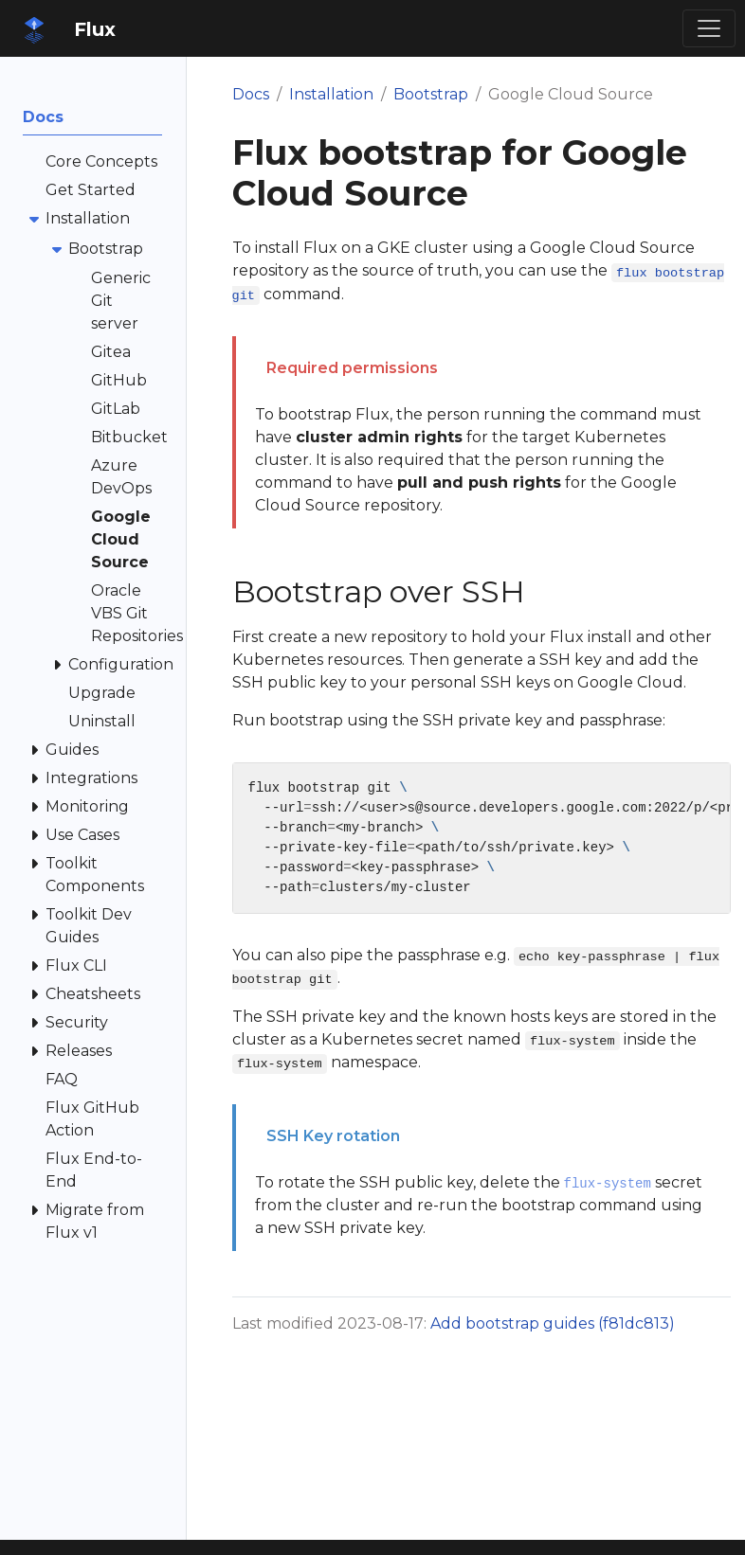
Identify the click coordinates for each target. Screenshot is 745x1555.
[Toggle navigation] (709, 28)
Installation (331, 94)
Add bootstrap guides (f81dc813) (552, 1323)
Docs (250, 94)
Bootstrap (430, 94)
